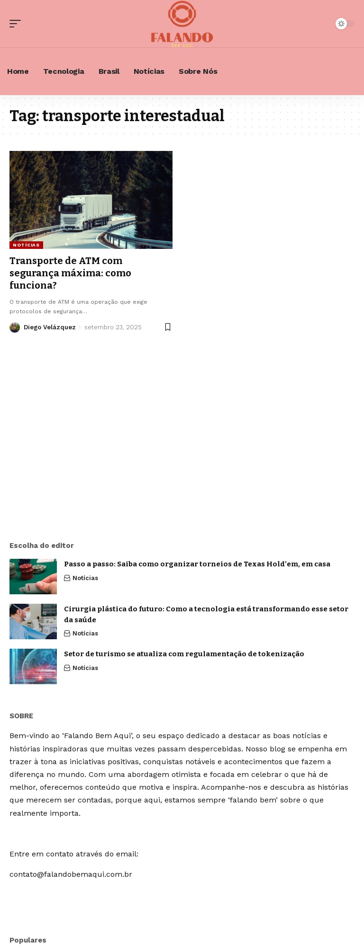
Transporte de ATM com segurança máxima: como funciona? (70, 273)
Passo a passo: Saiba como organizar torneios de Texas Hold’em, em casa (197, 564)
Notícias (26, 244)
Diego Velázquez (50, 327)
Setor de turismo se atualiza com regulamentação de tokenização (184, 654)
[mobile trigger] (17, 23)
